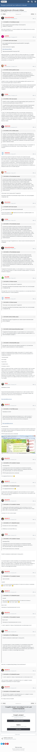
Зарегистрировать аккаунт (18, 720)
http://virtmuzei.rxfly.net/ (7, 49)
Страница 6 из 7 (19, 14)
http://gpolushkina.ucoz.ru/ (6, 399)
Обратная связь (18, 747)
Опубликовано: (11, 18)
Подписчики (17, 734)
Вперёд (32, 703)
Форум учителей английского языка (14, 5)
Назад (4, 703)
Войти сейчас (18, 729)
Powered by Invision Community (18, 750)
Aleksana (5, 11)
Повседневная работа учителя (20, 11)
